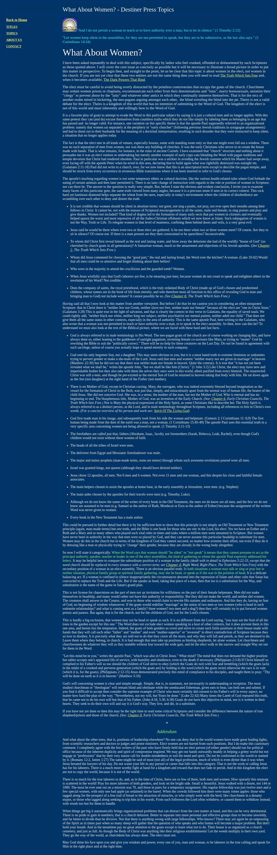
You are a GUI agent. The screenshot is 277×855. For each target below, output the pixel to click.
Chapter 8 (178, 296)
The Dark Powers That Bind (124, 80)
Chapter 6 (218, 399)
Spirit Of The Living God (171, 411)
